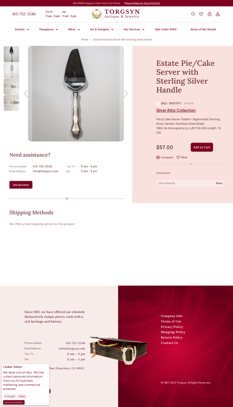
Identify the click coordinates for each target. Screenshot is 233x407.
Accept (11, 396)
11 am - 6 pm (89, 166)
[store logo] (116, 14)
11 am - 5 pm (89, 171)
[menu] (116, 29)
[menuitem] (20, 29)
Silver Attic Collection (176, 110)
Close (22, 396)
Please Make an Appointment (142, 3)
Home (84, 39)
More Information (14, 402)
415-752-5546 (24, 13)
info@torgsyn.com (45, 171)
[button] (25, 93)
